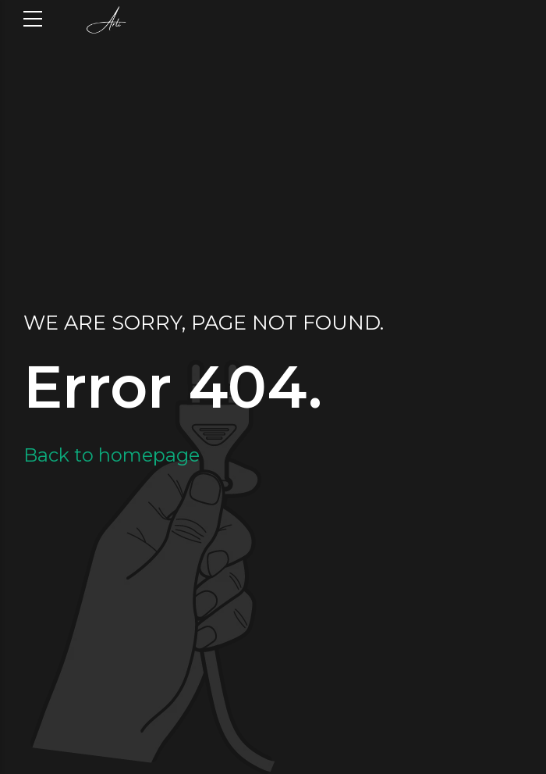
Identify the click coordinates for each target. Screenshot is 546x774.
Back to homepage (111, 455)
